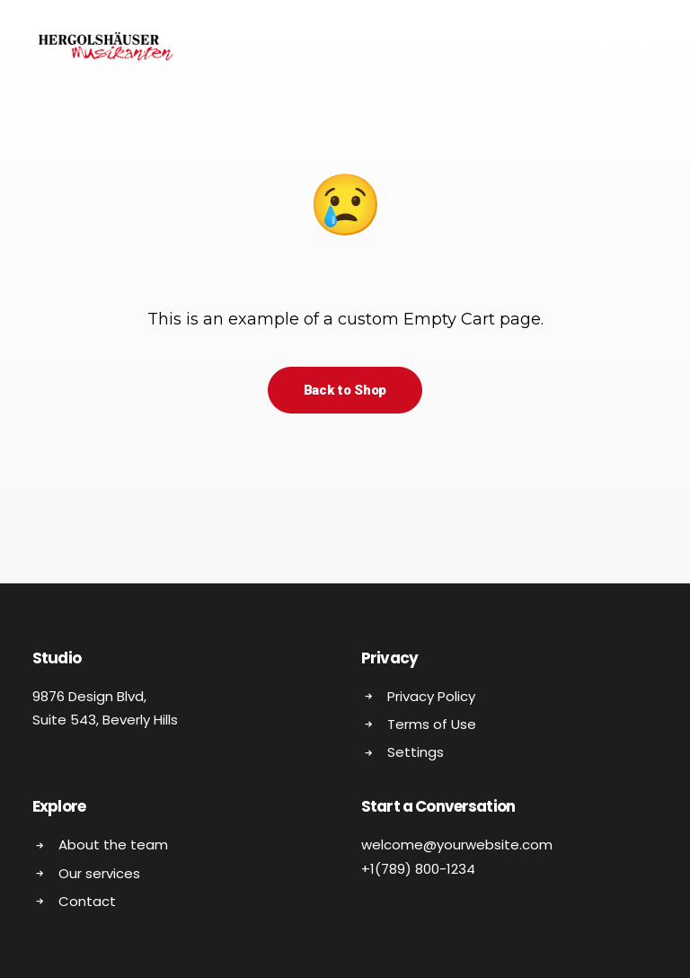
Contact (87, 901)
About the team (113, 844)
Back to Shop (345, 390)
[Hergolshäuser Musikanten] (108, 46)
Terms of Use (431, 724)
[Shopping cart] (594, 47)
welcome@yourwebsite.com (457, 844)
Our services (99, 873)
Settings (415, 751)
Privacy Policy (431, 696)
